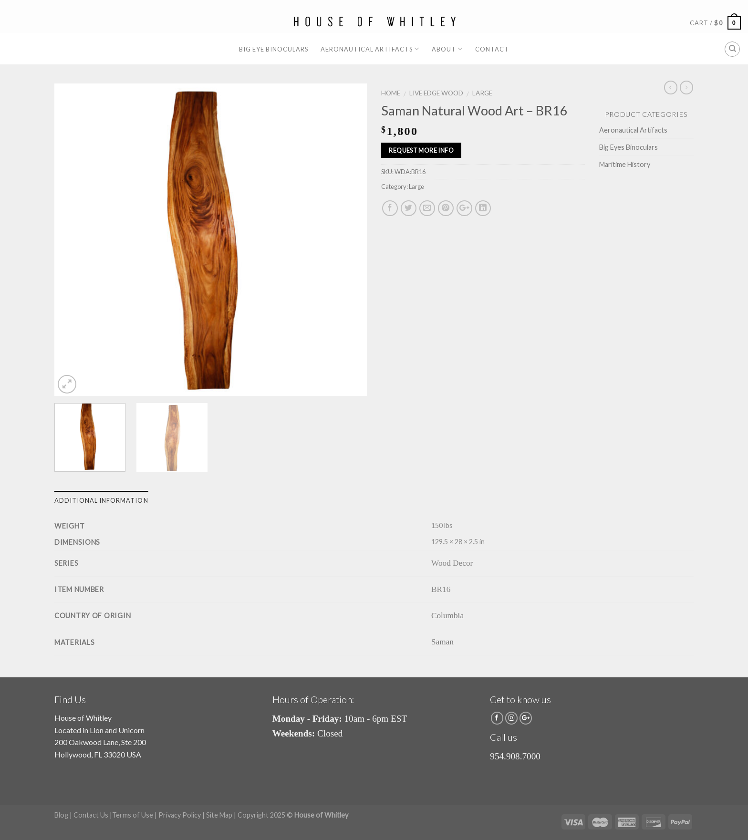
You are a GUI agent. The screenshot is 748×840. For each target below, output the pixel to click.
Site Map (219, 815)
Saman (442, 641)
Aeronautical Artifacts (370, 48)
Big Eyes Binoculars (628, 147)
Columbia (447, 615)
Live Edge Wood (436, 93)
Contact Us (90, 815)
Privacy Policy (179, 815)
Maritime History (624, 164)
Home (390, 93)
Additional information (101, 500)
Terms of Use (132, 815)
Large (482, 93)
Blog (61, 815)
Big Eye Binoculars (273, 49)
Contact (492, 49)
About (447, 48)
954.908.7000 (515, 756)
